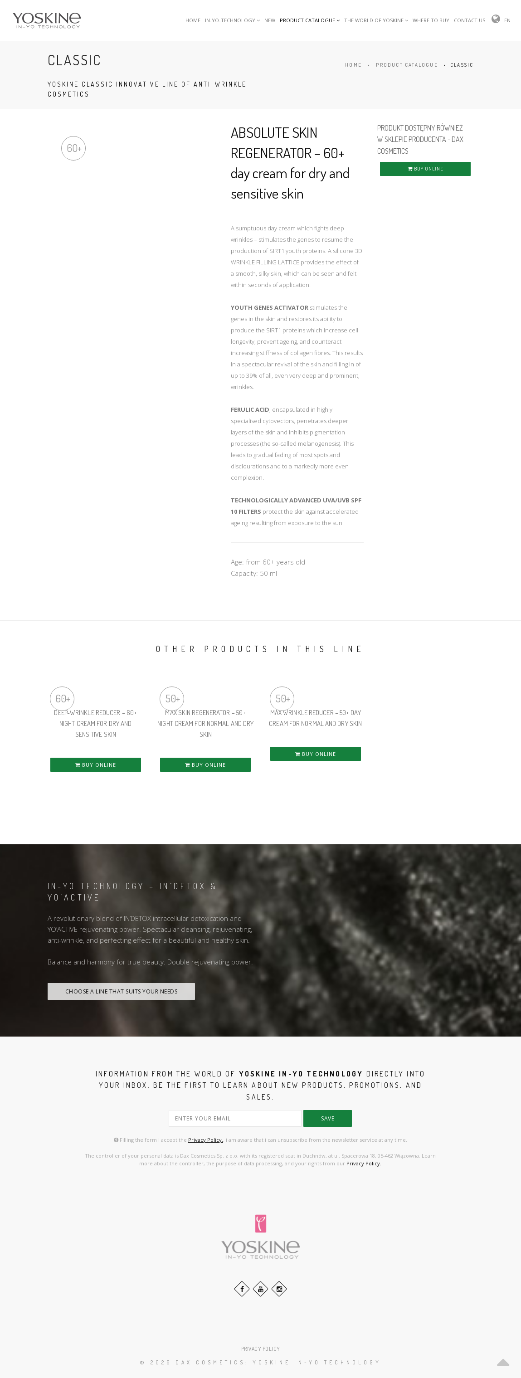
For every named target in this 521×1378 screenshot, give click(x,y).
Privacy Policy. (205, 1139)
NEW (269, 20)
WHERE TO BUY (431, 20)
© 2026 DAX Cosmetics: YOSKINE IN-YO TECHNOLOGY (260, 1362)
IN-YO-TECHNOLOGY (232, 20)
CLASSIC (461, 65)
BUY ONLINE (425, 169)
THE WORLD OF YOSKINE (376, 20)
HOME (192, 20)
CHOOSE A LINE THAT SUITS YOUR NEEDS (121, 991)
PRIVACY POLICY (260, 1348)
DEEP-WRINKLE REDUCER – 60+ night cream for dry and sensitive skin (95, 723)
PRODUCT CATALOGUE (310, 20)
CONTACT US (469, 20)
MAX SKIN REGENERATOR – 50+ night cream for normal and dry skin (205, 723)
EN (507, 20)
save (327, 1118)
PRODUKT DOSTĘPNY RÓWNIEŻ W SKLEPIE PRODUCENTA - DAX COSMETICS (420, 139)
